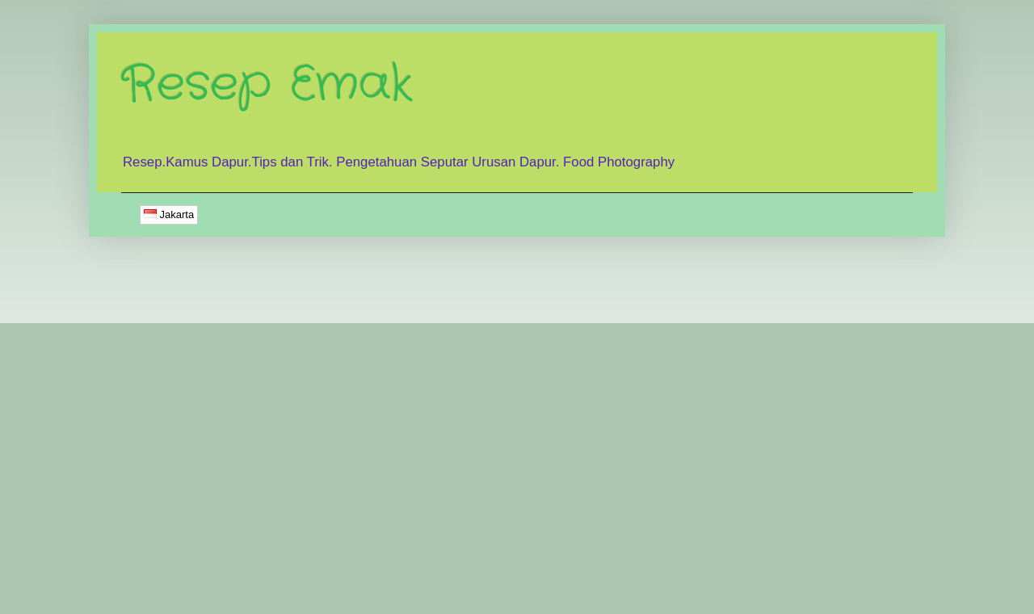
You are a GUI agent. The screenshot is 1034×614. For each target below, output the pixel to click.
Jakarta (169, 214)
